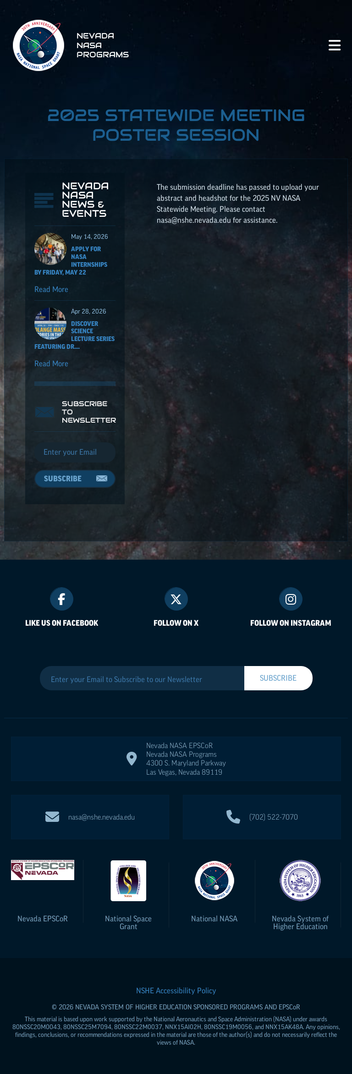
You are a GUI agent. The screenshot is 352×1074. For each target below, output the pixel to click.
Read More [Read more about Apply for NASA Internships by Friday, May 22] (51, 289)
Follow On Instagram (290, 623)
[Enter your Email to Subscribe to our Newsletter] (142, 679)
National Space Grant (128, 922)
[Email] (75, 452)
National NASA (214, 918)
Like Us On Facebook (61, 623)
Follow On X (176, 623)
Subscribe (63, 478)
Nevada (42, 918)
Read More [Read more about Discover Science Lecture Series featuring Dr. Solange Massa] (51, 363)
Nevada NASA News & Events (85, 200)
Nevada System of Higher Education (300, 922)
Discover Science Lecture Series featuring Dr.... (74, 335)
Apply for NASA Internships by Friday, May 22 (70, 260)
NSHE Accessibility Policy (176, 990)
